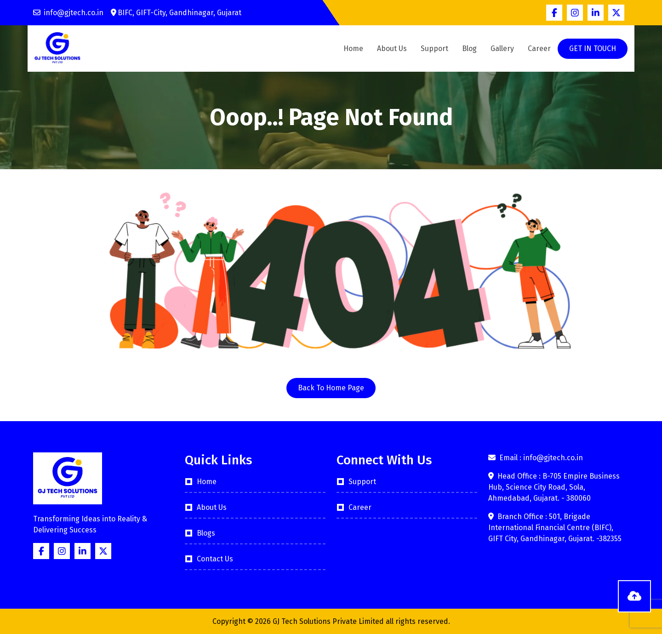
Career (539, 48)
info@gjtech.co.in (68, 12)
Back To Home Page (331, 387)
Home (353, 48)
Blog (469, 48)
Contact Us (215, 558)
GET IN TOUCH (592, 48)
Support (434, 48)
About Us (392, 48)
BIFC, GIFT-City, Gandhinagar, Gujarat (176, 12)
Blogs (206, 533)
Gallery (502, 48)
